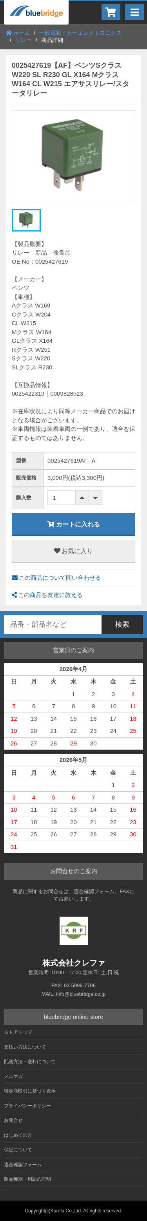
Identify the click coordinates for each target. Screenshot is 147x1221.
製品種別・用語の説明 (27, 1179)
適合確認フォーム (23, 1164)
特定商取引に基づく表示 (30, 1091)
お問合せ (13, 1120)
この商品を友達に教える (47, 595)
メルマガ (13, 1076)
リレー (23, 40)
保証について (18, 1149)
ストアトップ (18, 1032)
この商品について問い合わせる (56, 577)
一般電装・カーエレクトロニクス (80, 33)
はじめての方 (18, 1135)
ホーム (18, 33)
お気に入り (73, 551)
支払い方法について (25, 1047)
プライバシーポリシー (27, 1106)
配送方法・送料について (30, 1061)
